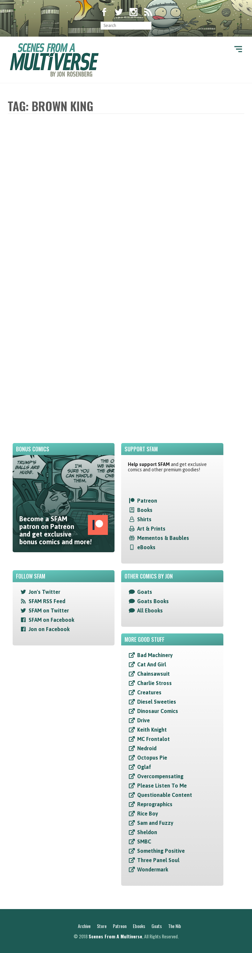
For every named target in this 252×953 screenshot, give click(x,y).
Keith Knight (152, 730)
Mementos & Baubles (163, 538)
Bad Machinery (155, 655)
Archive (84, 925)
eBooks (146, 547)
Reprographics (154, 804)
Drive (143, 720)
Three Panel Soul (158, 860)
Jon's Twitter (44, 592)
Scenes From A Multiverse (115, 936)
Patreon (147, 501)
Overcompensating (160, 776)
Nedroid (146, 748)
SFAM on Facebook (51, 620)
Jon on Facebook (49, 629)
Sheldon (147, 832)
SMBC (144, 841)
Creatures (149, 692)
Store (102, 925)
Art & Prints (151, 529)
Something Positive (161, 851)
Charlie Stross (154, 683)
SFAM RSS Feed (47, 601)
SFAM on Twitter (49, 610)
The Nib (174, 925)
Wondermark (152, 869)
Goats (144, 592)
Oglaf (144, 767)
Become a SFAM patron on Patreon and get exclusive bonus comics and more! (63, 530)
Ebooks (139, 925)
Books (144, 510)
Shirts (144, 519)
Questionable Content (164, 795)
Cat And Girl (151, 664)
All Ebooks (150, 610)
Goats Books (153, 601)
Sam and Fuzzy (155, 823)
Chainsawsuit (153, 674)
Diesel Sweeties (156, 702)
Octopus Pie (152, 758)
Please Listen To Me (162, 786)
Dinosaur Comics (157, 711)
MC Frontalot (153, 739)
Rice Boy (147, 814)
